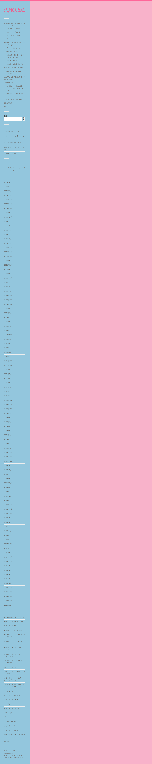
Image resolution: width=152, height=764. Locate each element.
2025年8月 (8, 217)
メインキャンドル (10, 726)
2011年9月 (8, 605)
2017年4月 (8, 557)
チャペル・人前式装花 (14, 29)
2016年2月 (8, 583)
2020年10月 (8, 409)
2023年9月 (8, 308)
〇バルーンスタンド (11, 667)
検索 (5, 116)
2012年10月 (8, 600)
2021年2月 (8, 391)
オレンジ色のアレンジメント (14, 142)
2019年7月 (8, 474)
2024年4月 (8, 278)
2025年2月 (8, 239)
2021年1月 (8, 396)
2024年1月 (8, 291)
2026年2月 (8, 191)
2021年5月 (8, 382)
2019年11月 (8, 457)
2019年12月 (8, 452)
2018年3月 (8, 535)
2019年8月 (8, 470)
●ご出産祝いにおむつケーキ (14, 617)
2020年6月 (8, 426)
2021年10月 (8, 365)
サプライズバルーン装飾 (12, 132)
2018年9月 (8, 518)
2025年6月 (8, 225)
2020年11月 (8, 404)
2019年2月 (8, 496)
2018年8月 (8, 522)
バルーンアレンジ (10, 153)
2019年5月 (8, 483)
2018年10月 (8, 513)
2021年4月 (8, 387)
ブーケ (8, 39)
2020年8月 (8, 417)
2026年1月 (8, 195)
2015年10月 (8, 596)
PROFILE (8, 103)
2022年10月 (8, 334)
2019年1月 (8, 500)
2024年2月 (8, 287)
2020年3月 (8, 439)
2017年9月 (8, 548)
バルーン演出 (9, 713)
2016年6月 (8, 574)
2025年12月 (8, 199)
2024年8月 (8, 265)
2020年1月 (8, 448)
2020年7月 (8, 422)
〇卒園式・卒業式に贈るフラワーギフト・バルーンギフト (15, 88)
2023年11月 (8, 300)
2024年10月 (8, 256)
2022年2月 (8, 352)
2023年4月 (8, 326)
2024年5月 (8, 273)
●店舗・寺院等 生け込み (15, 64)
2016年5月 (8, 579)
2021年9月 (8, 369)
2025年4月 (8, 230)
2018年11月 (8, 509)
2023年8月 (8, 313)
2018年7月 (8, 526)
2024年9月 (8, 260)
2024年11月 (8, 252)
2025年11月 (8, 204)
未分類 (6, 741)
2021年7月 (8, 374)
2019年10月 (8, 461)
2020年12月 (8, 400)
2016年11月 (8, 561)
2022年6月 (8, 343)
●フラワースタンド (13, 51)
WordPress (18, 755)
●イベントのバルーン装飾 (13, 68)
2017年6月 (8, 552)
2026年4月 (8, 182)
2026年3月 (8, 186)
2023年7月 (8, 317)
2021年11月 (8, 361)
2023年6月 (8, 321)
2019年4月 (8, 487)
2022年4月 (8, 348)
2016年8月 (8, 570)
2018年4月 (8, 531)
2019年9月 (8, 465)
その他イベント (9, 82)
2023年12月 (8, 295)
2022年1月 (8, 356)
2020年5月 (8, 430)
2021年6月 (8, 378)
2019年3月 (8, 491)
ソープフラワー (11, 60)
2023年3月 (8, 330)
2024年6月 (8, 269)
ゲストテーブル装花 (13, 35)
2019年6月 (8, 478)
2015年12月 (8, 587)
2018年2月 (8, 539)
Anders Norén (17, 757)
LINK (6, 106)
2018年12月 (8, 504)
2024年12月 (8, 247)
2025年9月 (8, 212)
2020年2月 (8, 443)
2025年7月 (8, 221)
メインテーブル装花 (13, 32)
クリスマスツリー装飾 (14, 99)
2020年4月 (8, 435)
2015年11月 (8, 592)
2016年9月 (8, 566)
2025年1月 (8, 243)
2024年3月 (8, 282)
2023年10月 (8, 304)
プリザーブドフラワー (14, 48)
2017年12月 (8, 544)
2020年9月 (8, 413)
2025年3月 (8, 234)
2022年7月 (8, 339)
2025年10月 (8, 208)
